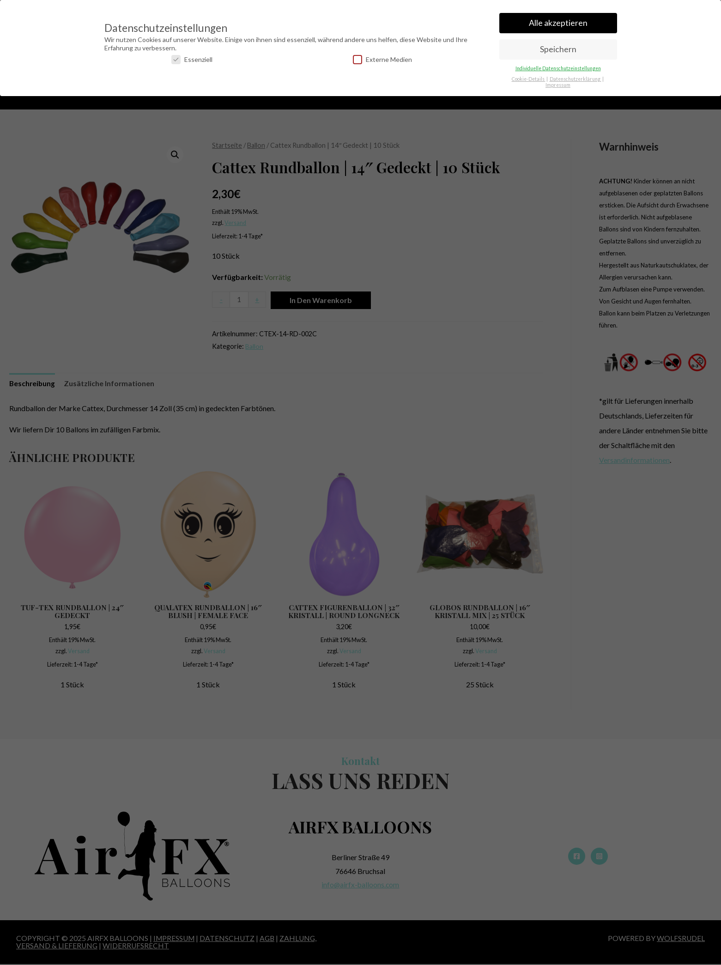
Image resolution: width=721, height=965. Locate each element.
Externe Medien (382, 55)
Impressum (557, 80)
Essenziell (191, 55)
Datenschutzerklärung (575, 74)
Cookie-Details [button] (528, 74)
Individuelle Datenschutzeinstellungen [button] (558, 64)
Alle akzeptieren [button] (558, 19)
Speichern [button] (558, 45)
